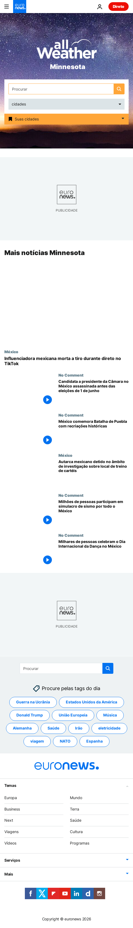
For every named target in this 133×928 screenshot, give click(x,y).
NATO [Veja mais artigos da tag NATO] (65, 741)
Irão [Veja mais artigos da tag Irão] (78, 728)
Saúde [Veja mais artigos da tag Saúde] (53, 728)
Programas (79, 843)
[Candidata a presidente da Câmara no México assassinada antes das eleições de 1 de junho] (93, 393)
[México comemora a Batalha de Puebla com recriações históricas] (93, 433)
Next (8, 820)
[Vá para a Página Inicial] (19, 6)
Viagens (11, 831)
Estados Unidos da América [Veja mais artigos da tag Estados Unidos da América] (91, 702)
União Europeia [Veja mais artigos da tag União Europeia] (73, 715)
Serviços (12, 860)
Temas (10, 785)
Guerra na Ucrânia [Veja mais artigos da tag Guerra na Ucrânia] (33, 702)
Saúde (75, 820)
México (11, 351)
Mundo (76, 797)
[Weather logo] (67, 51)
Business (12, 808)
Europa (10, 797)
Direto (118, 6)
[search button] (119, 88)
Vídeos (10, 843)
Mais (8, 874)
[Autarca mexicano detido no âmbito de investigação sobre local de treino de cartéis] (93, 473)
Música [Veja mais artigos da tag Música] (110, 715)
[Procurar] (66, 88)
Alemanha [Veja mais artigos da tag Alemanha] (22, 728)
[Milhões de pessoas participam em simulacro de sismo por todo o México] (93, 512)
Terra (74, 808)
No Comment (71, 375)
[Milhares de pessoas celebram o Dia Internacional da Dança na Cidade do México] (93, 552)
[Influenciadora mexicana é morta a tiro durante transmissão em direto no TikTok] (66, 361)
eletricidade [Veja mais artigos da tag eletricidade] (109, 728)
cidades (19, 104)
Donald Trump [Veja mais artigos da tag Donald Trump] (29, 715)
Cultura (76, 831)
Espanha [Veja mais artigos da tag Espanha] (94, 741)
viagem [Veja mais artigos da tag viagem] (37, 741)
